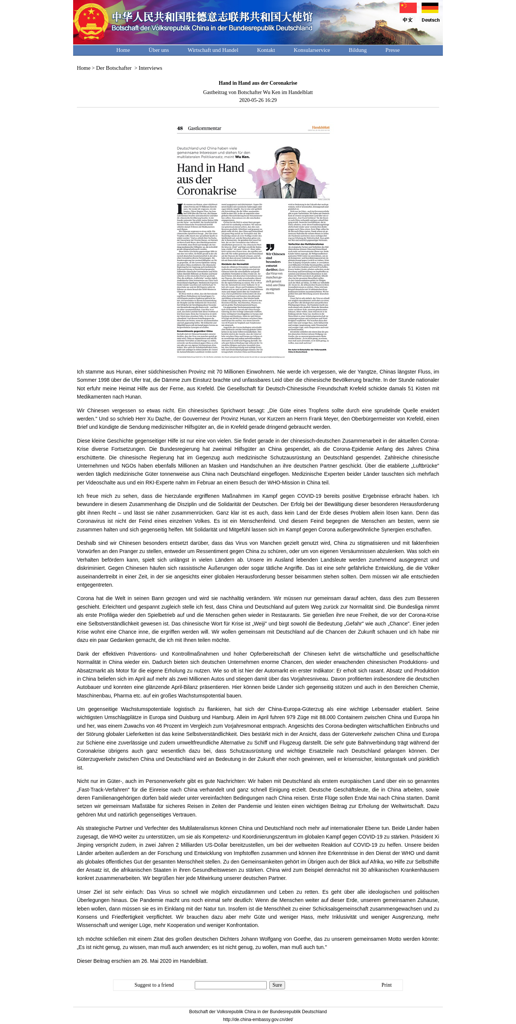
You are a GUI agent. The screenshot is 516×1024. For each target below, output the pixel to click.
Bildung (358, 50)
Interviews (150, 68)
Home (123, 50)
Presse (392, 50)
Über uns (158, 50)
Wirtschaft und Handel (213, 50)
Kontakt (266, 50)
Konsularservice (312, 50)
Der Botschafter (114, 68)
